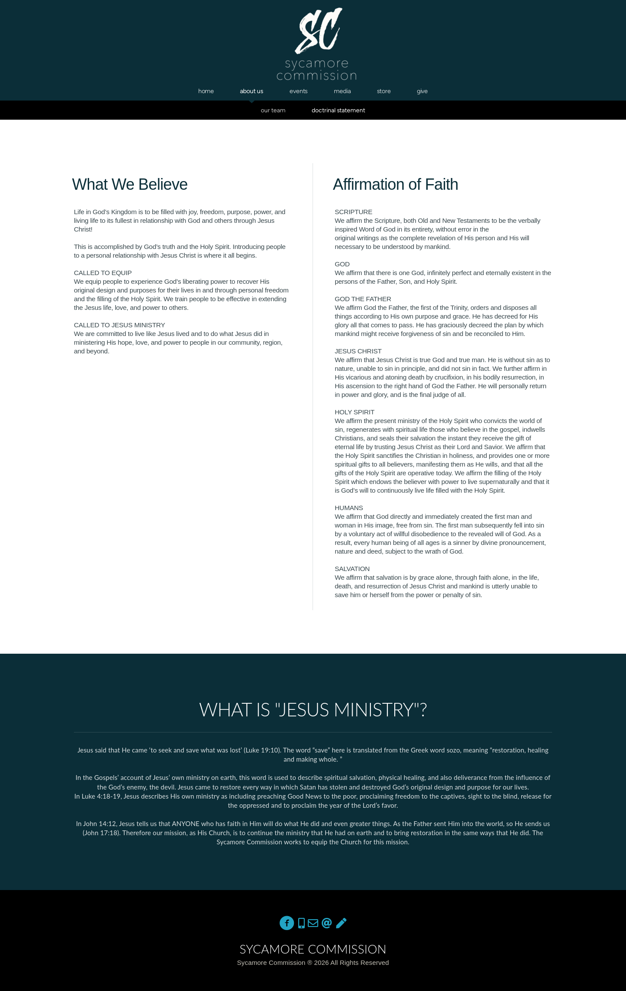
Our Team (273, 110)
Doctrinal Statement (338, 110)
